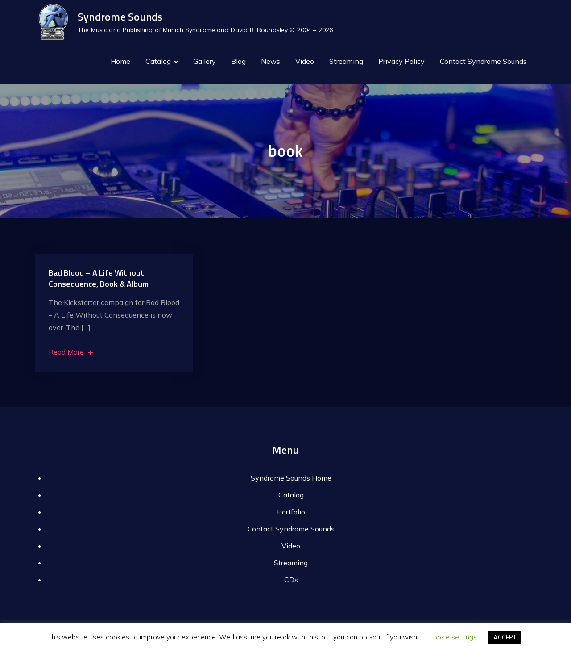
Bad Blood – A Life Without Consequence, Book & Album (99, 278)
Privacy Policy (401, 61)
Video (304, 61)
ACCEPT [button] (504, 637)
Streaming (346, 61)
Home (120, 61)
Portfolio (291, 511)
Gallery (204, 61)
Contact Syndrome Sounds (483, 61)
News (270, 61)
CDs (291, 579)
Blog (238, 61)
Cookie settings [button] (453, 637)
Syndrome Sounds (120, 16)
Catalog (158, 61)
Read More (71, 351)
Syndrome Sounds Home (291, 477)
